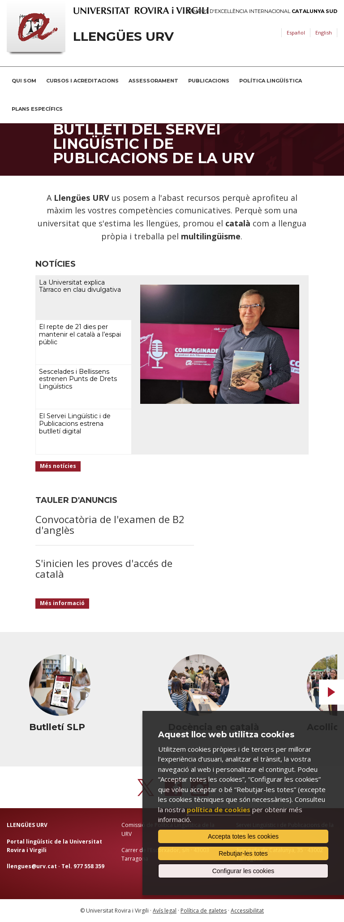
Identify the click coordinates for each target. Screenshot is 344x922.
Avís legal (164, 910)
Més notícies (58, 466)
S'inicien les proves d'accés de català (103, 568)
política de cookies (218, 809)
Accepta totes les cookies (243, 836)
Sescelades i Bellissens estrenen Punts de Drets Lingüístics (78, 379)
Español (296, 32)
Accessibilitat (247, 910)
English (323, 32)
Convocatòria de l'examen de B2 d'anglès (110, 524)
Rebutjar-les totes (243, 853)
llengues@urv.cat (32, 866)
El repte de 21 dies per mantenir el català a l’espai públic (80, 334)
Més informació (62, 603)
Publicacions (208, 81)
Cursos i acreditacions (82, 81)
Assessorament (153, 81)
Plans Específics (37, 109)
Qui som (24, 81)
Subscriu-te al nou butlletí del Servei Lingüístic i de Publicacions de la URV (153, 136)
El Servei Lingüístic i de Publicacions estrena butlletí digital (75, 423)
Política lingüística (270, 81)
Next (331, 692)
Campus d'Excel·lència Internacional (261, 11)
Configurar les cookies (243, 870)
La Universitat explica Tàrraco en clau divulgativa (80, 286)
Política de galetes (204, 910)
